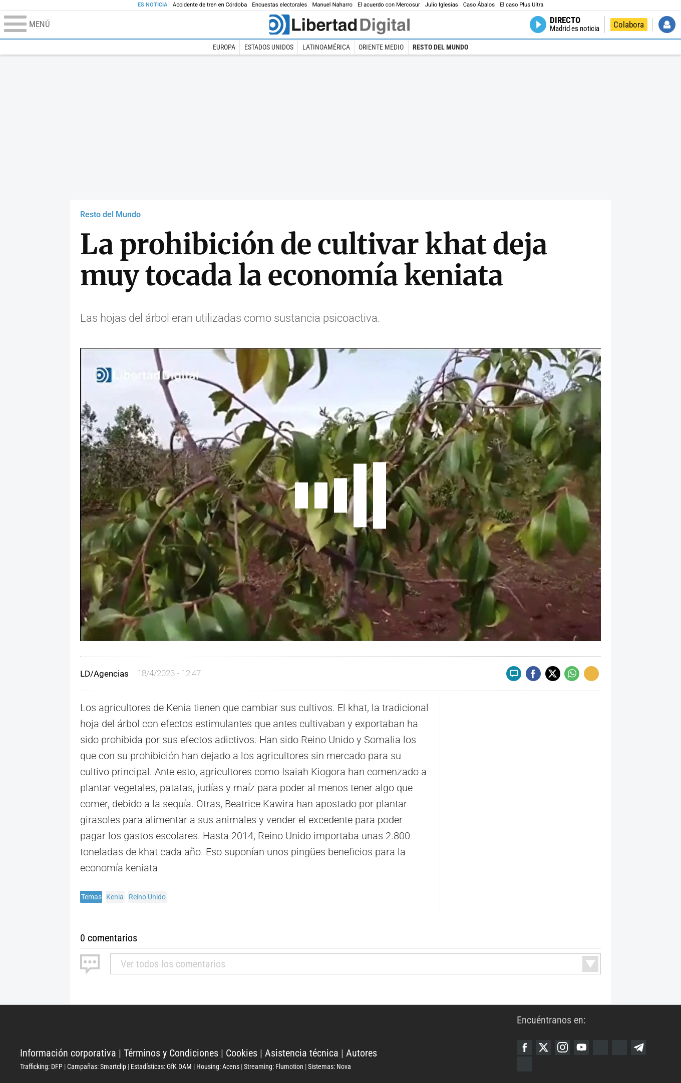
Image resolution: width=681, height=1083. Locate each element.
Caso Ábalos (479, 5)
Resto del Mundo (440, 47)
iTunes (524, 1063)
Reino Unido (147, 897)
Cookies (241, 1053)
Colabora (628, 25)
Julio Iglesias (441, 5)
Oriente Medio (381, 47)
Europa (224, 47)
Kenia (115, 897)
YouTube (581, 1047)
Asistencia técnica (301, 1053)
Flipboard (619, 1047)
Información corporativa (68, 1053)
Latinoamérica (326, 47)
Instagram (562, 1047)
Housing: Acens (217, 1066)
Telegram (638, 1047)
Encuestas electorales (279, 5)
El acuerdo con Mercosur (389, 5)
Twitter (543, 1047)
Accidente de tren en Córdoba (210, 5)
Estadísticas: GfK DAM (161, 1066)
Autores (361, 1053)
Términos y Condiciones (171, 1053)
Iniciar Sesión (666, 24)
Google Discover (600, 1047)
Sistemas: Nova (329, 1066)
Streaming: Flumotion (273, 1066)
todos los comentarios (173, 964)
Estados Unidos (268, 47)
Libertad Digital (268, 1028)
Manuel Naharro (332, 5)
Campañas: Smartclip (96, 1066)
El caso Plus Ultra (521, 5)
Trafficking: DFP (41, 1066)
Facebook (524, 1047)
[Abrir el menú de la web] (135, 25)
